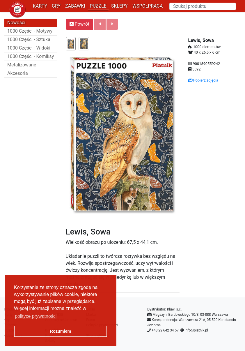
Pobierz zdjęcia (203, 80)
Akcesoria (17, 73)
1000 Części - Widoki (28, 48)
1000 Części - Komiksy (30, 56)
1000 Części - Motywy (29, 31)
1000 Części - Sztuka (28, 39)
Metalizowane (21, 65)
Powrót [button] (80, 24)
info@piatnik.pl (196, 330)
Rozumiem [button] (60, 331)
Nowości (16, 22)
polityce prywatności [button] (35, 316)
